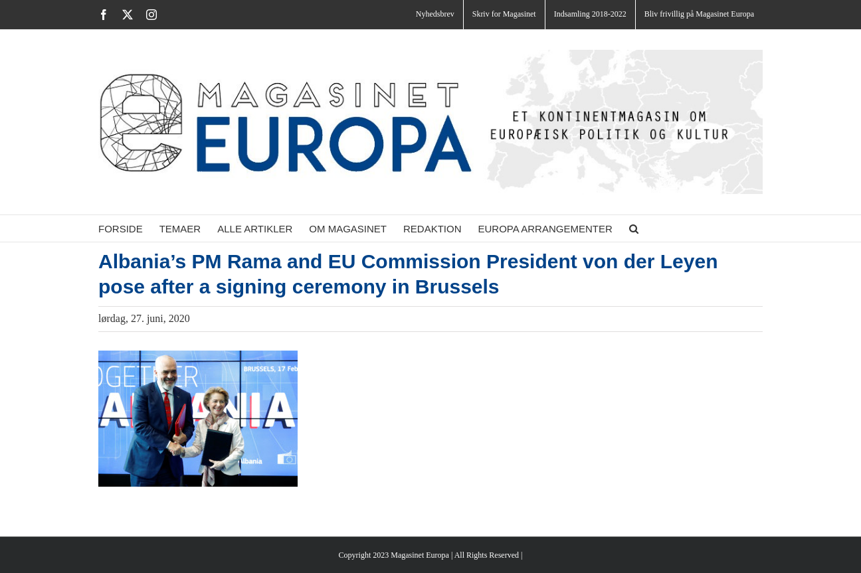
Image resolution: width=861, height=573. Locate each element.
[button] (633, 228)
